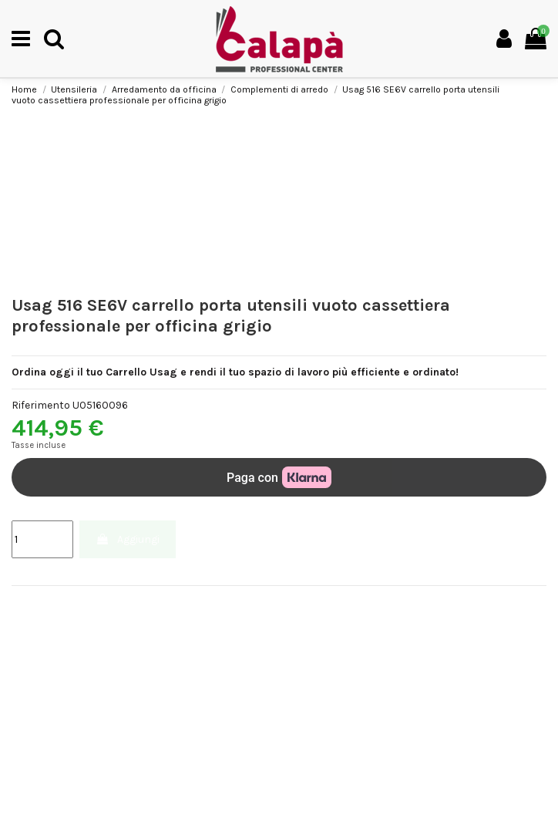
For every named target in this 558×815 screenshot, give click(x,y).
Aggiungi (128, 539)
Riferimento (41, 405)
